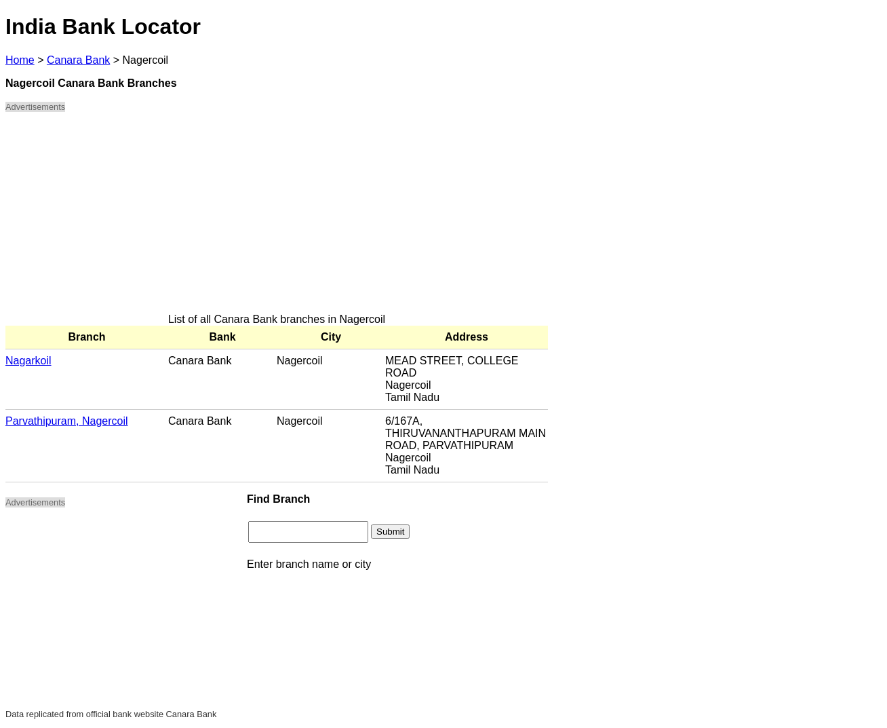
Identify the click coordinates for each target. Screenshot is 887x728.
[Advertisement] (276, 218)
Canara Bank (78, 60)
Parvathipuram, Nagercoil (66, 421)
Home (20, 60)
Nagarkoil (28, 360)
